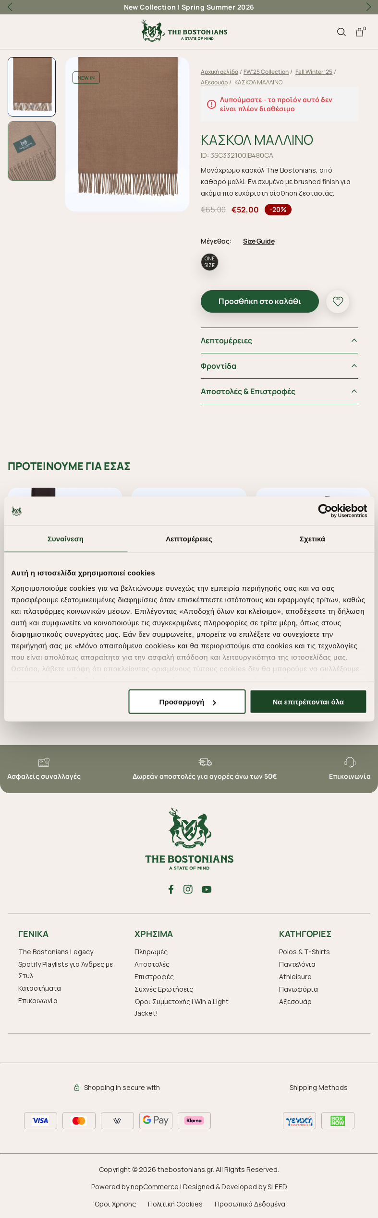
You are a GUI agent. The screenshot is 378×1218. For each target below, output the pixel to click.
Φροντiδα (221, 364)
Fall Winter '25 (316, 72)
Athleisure (295, 975)
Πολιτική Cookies (175, 1202)
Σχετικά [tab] (312, 539)
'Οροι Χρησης (114, 1202)
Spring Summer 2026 (218, 7)
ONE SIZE (212, 260)
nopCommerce (155, 1185)
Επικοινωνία (38, 999)
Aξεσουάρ (295, 1000)
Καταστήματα (39, 986)
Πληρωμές (151, 950)
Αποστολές (152, 962)
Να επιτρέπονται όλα (308, 702)
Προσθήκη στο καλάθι (262, 299)
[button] (368, 7)
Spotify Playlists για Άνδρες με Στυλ (65, 968)
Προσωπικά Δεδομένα (250, 1202)
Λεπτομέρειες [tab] (189, 539)
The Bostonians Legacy (55, 950)
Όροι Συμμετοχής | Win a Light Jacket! (181, 1005)
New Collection (150, 7)
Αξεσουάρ (217, 82)
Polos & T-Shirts (304, 950)
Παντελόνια (297, 962)
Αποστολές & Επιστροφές (251, 390)
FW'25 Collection (269, 72)
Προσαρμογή (187, 702)
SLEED (277, 1185)
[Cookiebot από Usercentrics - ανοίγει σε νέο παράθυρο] (325, 511)
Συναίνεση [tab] (66, 539)
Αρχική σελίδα (222, 72)
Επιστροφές (154, 975)
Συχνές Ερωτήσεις (163, 987)
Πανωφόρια (298, 987)
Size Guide (261, 239)
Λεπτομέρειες (229, 339)
